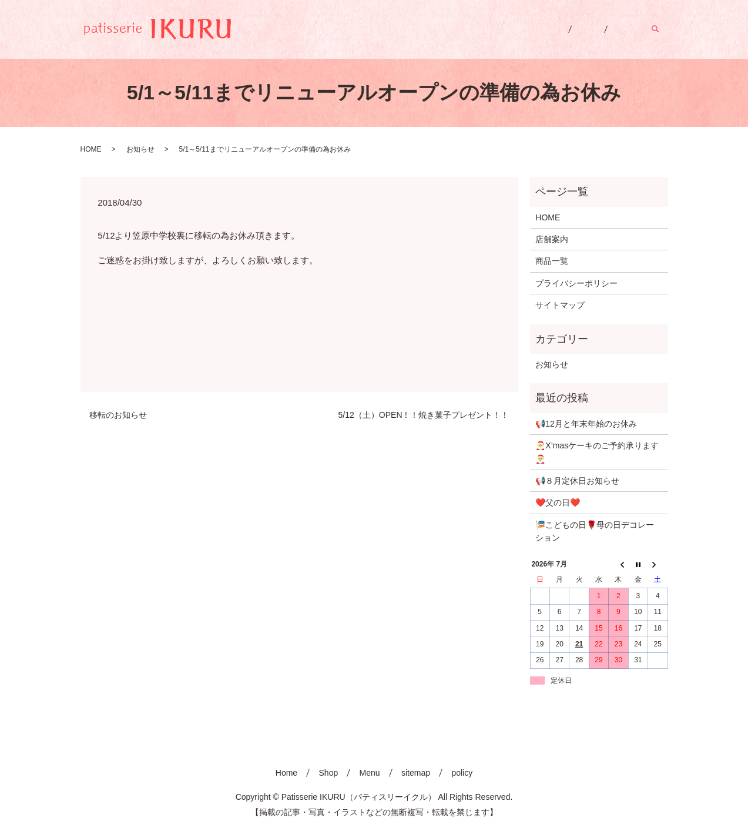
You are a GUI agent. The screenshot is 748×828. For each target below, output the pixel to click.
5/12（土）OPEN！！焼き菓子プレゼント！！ (423, 415)
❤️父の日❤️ (557, 502)
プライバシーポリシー (576, 283)
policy (461, 772)
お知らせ (140, 149)
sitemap (415, 772)
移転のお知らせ (118, 415)
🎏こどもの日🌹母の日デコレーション (594, 531)
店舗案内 (551, 239)
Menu (620, 28)
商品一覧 (551, 261)
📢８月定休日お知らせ (577, 480)
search (662, 28)
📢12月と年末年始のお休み (586, 423)
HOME (91, 149)
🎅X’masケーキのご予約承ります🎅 (597, 452)
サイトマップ (560, 305)
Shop (576, 28)
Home (530, 28)
